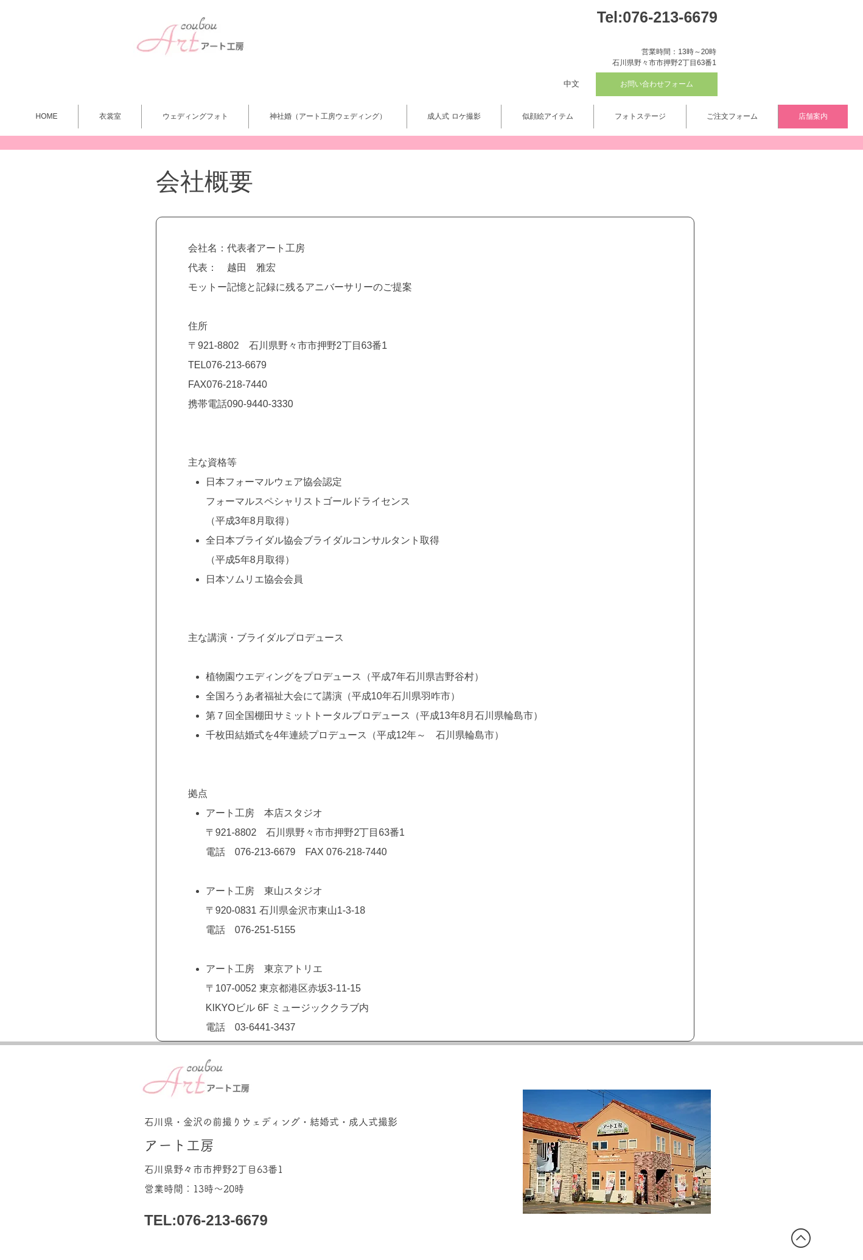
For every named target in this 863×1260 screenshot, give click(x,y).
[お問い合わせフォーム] (657, 84)
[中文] (571, 84)
